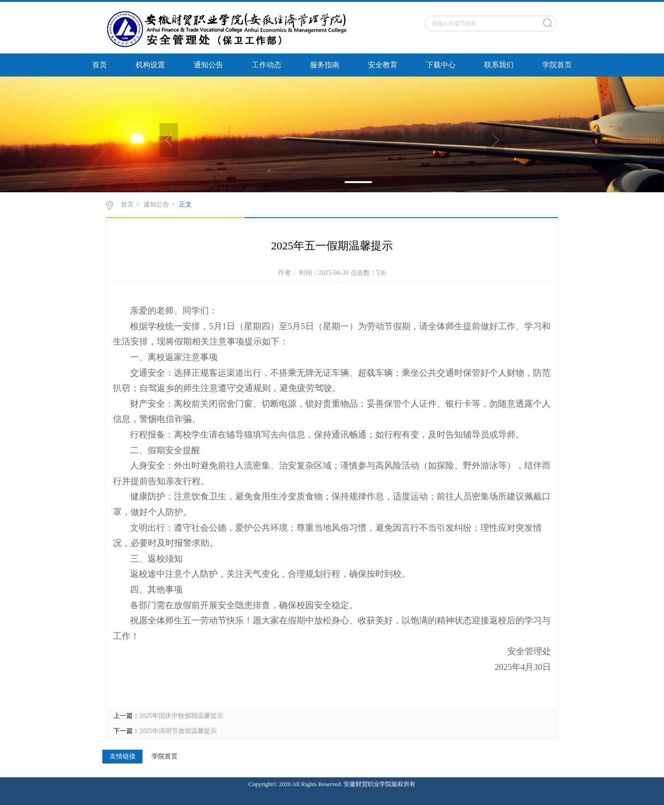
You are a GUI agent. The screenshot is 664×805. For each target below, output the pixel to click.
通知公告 (208, 65)
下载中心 (441, 65)
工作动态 (266, 65)
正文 (185, 204)
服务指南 (324, 65)
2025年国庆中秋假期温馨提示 (181, 715)
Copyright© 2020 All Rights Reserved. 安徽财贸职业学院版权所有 (332, 784)
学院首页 (557, 65)
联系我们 (499, 65)
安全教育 (382, 65)
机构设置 (150, 65)
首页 (99, 65)
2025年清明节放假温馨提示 (178, 731)
